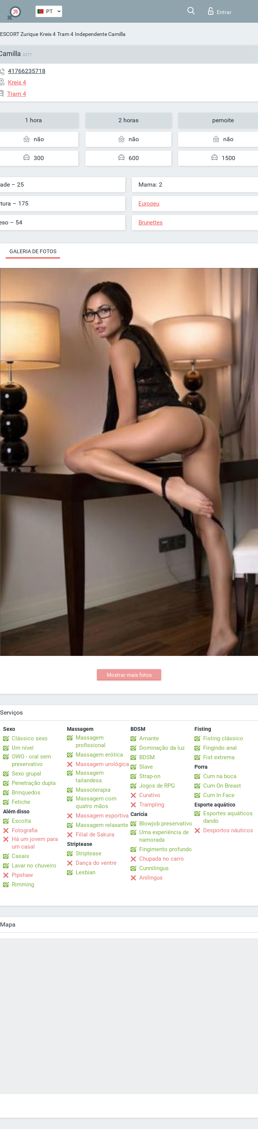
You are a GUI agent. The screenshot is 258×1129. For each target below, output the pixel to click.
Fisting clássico (223, 738)
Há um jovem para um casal (35, 843)
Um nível (23, 747)
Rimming (23, 884)
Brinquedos (26, 792)
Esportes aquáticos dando (228, 817)
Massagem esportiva (102, 815)
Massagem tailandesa (90, 776)
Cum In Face (219, 795)
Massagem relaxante (102, 825)
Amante (149, 738)
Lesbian (85, 872)
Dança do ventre (96, 863)
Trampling (151, 804)
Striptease (88, 853)
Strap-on (149, 776)
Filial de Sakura (95, 834)
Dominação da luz (162, 747)
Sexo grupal (26, 773)
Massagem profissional (91, 741)
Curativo (149, 795)
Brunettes (150, 222)
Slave (146, 766)
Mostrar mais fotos (129, 675)
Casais (20, 856)
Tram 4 (65, 34)
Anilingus (151, 877)
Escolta (21, 821)
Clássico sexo (30, 738)
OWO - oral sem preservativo (31, 760)
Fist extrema (219, 757)
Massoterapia (93, 789)
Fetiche (21, 802)
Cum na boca (219, 776)
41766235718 (26, 71)
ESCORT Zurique (19, 34)
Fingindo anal (220, 747)
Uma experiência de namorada (164, 836)
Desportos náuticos (228, 830)
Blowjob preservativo (165, 823)
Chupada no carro (161, 858)
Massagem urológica (102, 764)
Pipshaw (22, 875)
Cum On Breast (222, 785)
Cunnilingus (154, 868)
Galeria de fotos (32, 251)
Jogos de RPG (157, 785)
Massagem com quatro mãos (96, 802)
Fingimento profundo (165, 849)
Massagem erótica (99, 754)
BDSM (147, 757)
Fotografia (24, 830)
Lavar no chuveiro (34, 865)
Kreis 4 (48, 34)
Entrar (220, 11)
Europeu (148, 203)
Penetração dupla (34, 783)
